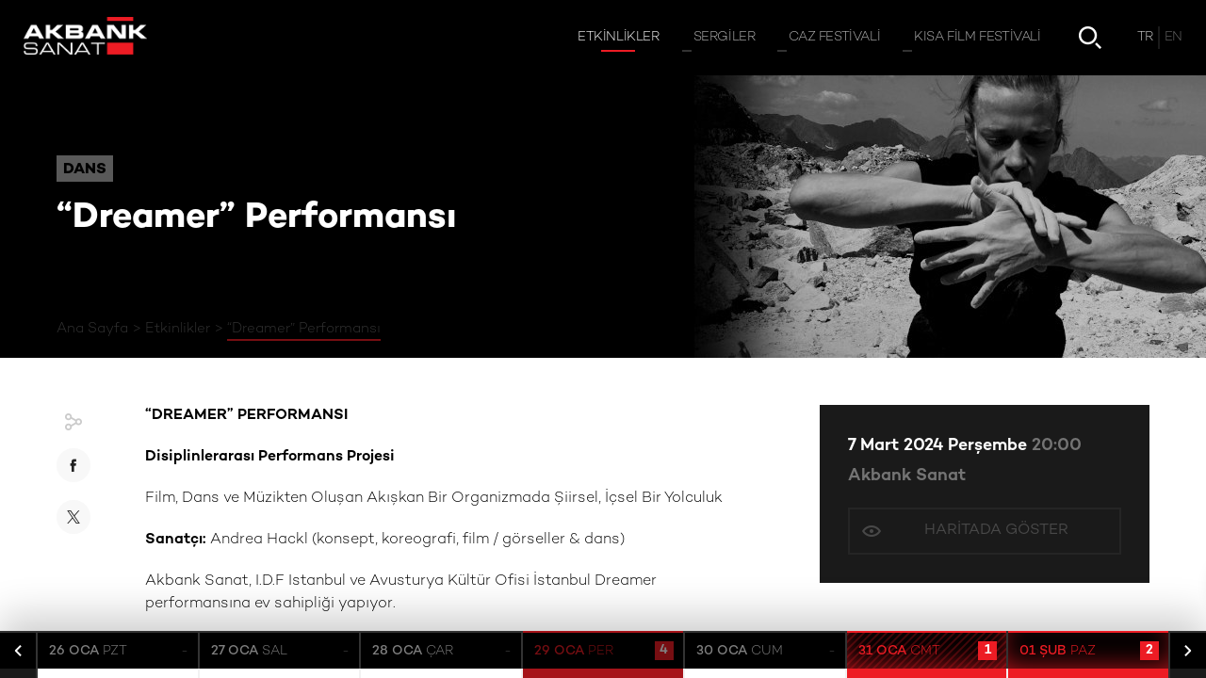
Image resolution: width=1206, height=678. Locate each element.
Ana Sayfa (92, 328)
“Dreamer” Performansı (304, 328)
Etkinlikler (177, 328)
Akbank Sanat (907, 476)
